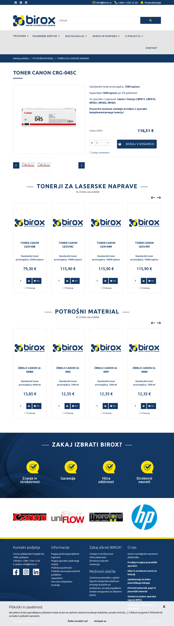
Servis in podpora (106, 36)
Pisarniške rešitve (46, 36)
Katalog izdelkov (21, 58)
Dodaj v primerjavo (101, 152)
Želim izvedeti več (78, 621)
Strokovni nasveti (98, 560)
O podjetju (134, 36)
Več (37, 281)
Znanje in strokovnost (101, 553)
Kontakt (151, 48)
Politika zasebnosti (61, 567)
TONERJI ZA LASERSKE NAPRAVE (73, 58)
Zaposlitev (57, 578)
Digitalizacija (76, 36)
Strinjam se (100, 621)
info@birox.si (30, 564)
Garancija (94, 564)
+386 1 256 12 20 (31, 560)
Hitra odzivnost (97, 557)
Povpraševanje (151, 2)
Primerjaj (31, 288)
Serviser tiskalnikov (61, 581)
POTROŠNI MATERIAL (43, 58)
